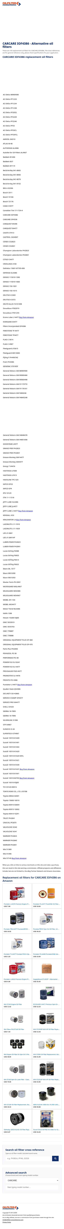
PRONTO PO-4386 (10, 680)
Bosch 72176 (8, 201)
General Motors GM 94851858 (15, 439)
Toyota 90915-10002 (11, 809)
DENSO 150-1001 (10, 286)
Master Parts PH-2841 (12, 582)
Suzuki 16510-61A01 (11, 742)
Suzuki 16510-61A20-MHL (13, 756)
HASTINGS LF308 (10, 471)
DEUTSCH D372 (9, 299)
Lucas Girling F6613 (11, 560)
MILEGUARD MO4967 (11, 595)
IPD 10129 (7, 493)
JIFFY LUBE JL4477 (10, 506)
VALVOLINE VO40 (10, 827)
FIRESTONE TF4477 (10, 335)
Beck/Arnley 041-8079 (12, 179)
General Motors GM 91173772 (15, 384)
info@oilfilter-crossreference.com (13, 1220)
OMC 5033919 (8, 622)
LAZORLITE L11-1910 (11, 524)
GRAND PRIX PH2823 (11, 448)
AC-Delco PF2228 (10, 117)
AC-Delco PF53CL (10, 130)
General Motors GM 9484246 (14, 393)
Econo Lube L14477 (11, 317)
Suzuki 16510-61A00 (11, 738)
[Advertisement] (32, 24)
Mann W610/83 (9, 577)
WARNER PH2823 (10, 836)
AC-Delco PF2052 (10, 112)
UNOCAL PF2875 (9, 822)
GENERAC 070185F (10, 366)
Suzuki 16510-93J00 (11, 782)
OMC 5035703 (8, 626)
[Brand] (32, 1180)
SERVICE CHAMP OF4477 (13, 698)
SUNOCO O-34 (9, 729)
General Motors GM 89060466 (15, 375)
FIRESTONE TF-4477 (11, 331)
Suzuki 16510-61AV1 (11, 773)
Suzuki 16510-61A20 (11, 751)
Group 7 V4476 (9, 466)
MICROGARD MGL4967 (12, 586)
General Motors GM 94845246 (15, 397)
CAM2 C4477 (8, 206)
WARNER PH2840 (10, 840)
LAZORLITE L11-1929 (11, 528)
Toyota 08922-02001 (11, 796)
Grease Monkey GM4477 (13, 462)
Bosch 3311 (7, 192)
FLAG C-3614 (8, 339)
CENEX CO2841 (9, 246)
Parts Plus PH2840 (10, 649)
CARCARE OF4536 (10, 219)
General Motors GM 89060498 (15, 379)
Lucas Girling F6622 (11, 564)
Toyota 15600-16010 (11, 800)
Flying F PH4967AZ (10, 357)
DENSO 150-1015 (10, 290)
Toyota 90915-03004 (11, 805)
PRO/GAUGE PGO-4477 (12, 671)
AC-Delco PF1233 (10, 99)
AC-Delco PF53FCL (10, 134)
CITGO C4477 (8, 259)
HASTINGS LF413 (10, 475)
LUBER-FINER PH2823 (11, 542)
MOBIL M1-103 (9, 600)
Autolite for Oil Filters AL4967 (15, 152)
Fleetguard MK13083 (11, 353)
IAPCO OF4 (7, 488)
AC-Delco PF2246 (10, 121)
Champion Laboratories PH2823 (16, 250)
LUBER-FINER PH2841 (11, 546)
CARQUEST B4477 (10, 228)
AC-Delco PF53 (9, 126)
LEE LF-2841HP (9, 537)
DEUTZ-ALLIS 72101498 (12, 304)
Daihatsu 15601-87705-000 (14, 268)
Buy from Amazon (26, 317)
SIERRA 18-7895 (9, 711)
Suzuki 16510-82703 (11, 778)
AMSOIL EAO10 (9, 139)
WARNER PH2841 (10, 845)
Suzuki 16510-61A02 (11, 747)
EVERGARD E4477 (10, 322)
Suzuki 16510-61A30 (11, 765)
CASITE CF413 (8, 233)
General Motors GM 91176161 (15, 388)
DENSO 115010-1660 (11, 282)
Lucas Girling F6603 (11, 555)
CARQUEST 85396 (10, 224)
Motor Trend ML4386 (11, 609)
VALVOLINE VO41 (10, 831)
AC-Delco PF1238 (10, 108)
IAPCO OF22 (8, 484)
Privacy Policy (7, 1222)
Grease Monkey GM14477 (13, 457)
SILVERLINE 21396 (10, 720)
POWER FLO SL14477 (11, 667)
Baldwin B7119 (9, 166)
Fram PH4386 (8, 362)
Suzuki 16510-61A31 (11, 769)
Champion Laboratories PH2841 (16, 255)
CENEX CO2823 (9, 241)
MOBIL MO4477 (9, 604)
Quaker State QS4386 (11, 689)
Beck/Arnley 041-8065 (12, 170)
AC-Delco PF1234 (10, 103)
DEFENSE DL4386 (10, 273)
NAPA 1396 (7, 613)
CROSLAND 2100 (9, 264)
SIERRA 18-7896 (9, 716)
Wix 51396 (7, 854)
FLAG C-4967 (8, 344)
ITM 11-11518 (8, 497)
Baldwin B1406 (9, 157)
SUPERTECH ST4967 (11, 733)
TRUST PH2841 (9, 818)
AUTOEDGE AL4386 (11, 148)
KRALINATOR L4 (9, 520)
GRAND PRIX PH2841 (11, 453)
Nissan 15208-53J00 (11, 618)
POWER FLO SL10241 (11, 662)
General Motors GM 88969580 (15, 371)
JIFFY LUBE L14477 (10, 511)
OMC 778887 (8, 631)
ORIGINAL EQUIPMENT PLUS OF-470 (18, 644)
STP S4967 (7, 724)
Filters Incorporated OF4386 (14, 326)
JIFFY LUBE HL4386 (10, 502)
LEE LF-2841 (8, 533)
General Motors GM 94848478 (15, 435)
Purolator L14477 (10, 684)
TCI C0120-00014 (10, 787)
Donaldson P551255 (11, 313)
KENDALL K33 (8, 515)
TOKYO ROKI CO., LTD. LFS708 (15, 791)
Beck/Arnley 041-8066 (12, 175)
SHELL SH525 (8, 707)
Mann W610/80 (9, 573)
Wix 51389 (7, 849)
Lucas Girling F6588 (11, 551)
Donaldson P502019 (11, 308)
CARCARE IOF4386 (10, 215)
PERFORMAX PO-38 (11, 658)
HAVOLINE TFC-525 (10, 480)
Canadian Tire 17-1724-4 (13, 210)
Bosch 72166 (8, 197)
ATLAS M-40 (7, 143)
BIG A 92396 (8, 188)
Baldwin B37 (8, 161)
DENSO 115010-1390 (11, 277)
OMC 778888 (8, 635)
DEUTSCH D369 (9, 295)
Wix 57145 (7, 858)
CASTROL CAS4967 (10, 237)
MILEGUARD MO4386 (11, 591)
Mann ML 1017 (9, 569)
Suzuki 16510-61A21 (11, 760)
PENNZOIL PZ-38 (9, 653)
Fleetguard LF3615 (10, 348)
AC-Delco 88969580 (11, 94)
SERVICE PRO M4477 (11, 702)
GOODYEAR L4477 (10, 444)
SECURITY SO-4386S (11, 693)
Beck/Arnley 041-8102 (12, 184)
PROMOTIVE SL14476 (11, 675)
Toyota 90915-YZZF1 (11, 813)
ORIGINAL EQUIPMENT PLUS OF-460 (18, 640)
